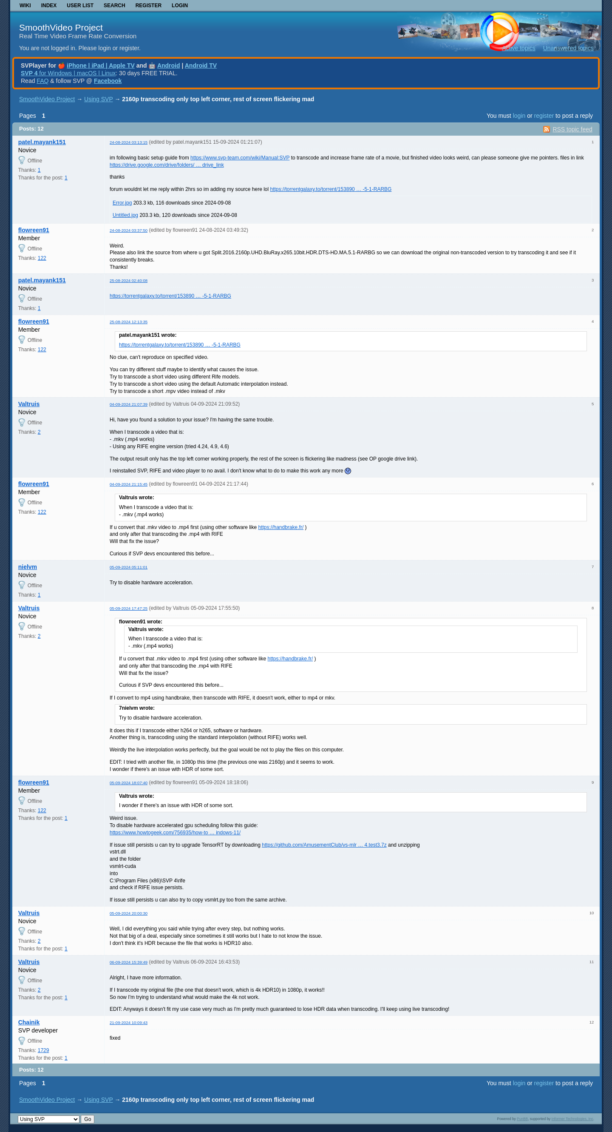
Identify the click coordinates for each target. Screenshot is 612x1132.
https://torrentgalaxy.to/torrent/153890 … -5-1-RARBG (331, 189)
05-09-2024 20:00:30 (128, 913)
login (519, 115)
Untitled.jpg (125, 215)
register (544, 115)
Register (149, 6)
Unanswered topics (568, 48)
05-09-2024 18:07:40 (128, 782)
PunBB (522, 1119)
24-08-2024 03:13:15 (128, 142)
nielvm (27, 566)
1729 (43, 1050)
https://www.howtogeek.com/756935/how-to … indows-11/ (175, 833)
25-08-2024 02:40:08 (128, 280)
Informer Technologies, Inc (572, 1119)
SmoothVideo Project (61, 27)
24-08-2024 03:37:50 (128, 230)
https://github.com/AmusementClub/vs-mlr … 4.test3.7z (324, 845)
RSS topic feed (572, 129)
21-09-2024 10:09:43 (128, 1022)
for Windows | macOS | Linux (68, 73)
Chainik (29, 1022)
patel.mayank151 (42, 142)
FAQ (42, 80)
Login (180, 6)
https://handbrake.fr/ (280, 527)
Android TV (201, 65)
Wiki (25, 6)
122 (42, 258)
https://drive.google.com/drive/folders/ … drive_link (167, 165)
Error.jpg (122, 203)
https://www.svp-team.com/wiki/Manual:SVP (239, 158)
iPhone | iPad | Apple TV (101, 65)
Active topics (519, 48)
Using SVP (98, 99)
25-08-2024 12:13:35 (128, 321)
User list (80, 6)
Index (49, 6)
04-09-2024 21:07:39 (128, 404)
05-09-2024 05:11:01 (128, 567)
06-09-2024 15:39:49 (128, 962)
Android (168, 65)
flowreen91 (33, 230)
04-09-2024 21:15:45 (128, 484)
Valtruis (29, 404)
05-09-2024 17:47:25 (128, 608)
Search (114, 6)
